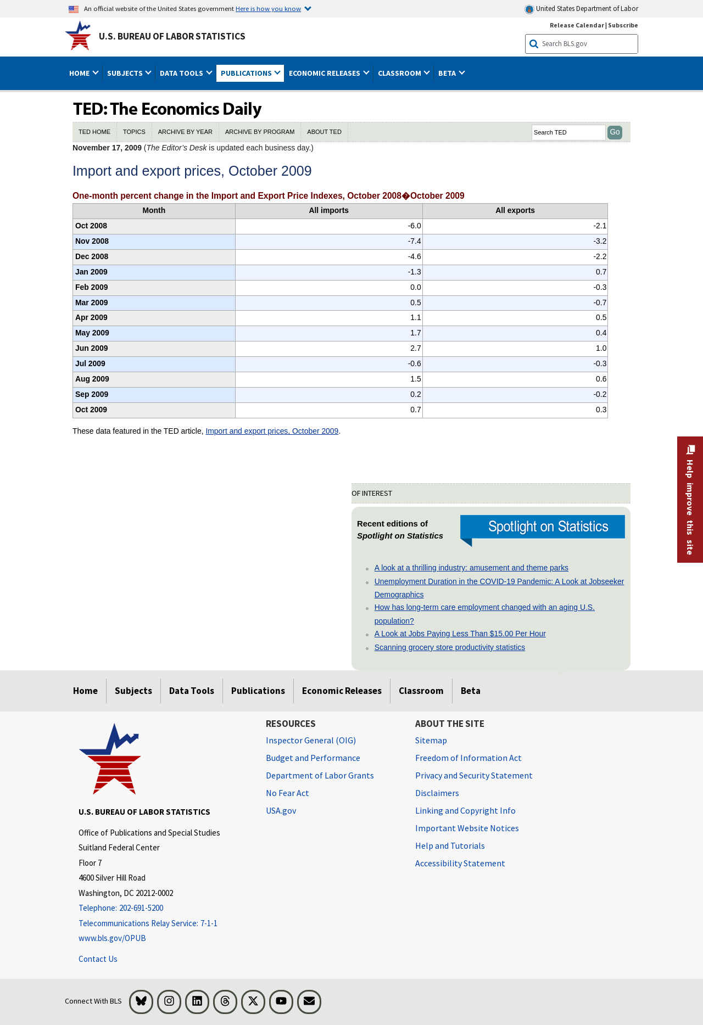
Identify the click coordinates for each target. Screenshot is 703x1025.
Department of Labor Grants (320, 775)
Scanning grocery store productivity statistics (450, 647)
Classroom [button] (400, 73)
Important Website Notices (467, 827)
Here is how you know (268, 8)
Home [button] (80, 73)
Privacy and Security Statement (474, 775)
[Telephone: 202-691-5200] (164, 908)
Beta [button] (447, 73)
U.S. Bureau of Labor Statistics (172, 36)
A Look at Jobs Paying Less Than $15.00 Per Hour (460, 633)
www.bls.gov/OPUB (112, 938)
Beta (471, 691)
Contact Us (98, 959)
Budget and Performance (313, 757)
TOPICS (134, 131)
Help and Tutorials (450, 845)
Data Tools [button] (182, 73)
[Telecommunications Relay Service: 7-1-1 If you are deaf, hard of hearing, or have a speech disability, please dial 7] (164, 923)
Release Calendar (577, 25)
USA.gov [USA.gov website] (281, 810)
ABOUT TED (324, 131)
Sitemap (431, 740)
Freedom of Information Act (468, 757)
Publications (258, 691)
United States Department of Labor (581, 9)
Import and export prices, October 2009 (271, 431)
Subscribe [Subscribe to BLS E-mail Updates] (623, 25)
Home (85, 691)
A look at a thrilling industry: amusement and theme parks (471, 567)
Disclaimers (437, 792)
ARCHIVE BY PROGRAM (259, 131)
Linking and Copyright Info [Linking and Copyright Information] (465, 810)
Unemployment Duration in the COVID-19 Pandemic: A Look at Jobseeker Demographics (499, 588)
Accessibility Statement (460, 863)
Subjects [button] (125, 73)
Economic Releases (342, 691)
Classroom (421, 691)
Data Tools (191, 691)
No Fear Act (287, 792)
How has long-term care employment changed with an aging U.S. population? (485, 614)
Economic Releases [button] (325, 73)
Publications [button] (247, 73)
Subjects (133, 691)
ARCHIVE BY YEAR (185, 131)
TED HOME (94, 131)
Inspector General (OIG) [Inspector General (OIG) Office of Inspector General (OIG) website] (311, 740)
